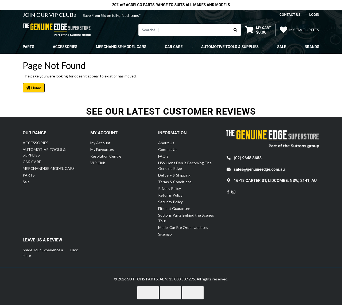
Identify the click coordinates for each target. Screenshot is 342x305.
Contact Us (167, 149)
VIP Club (97, 163)
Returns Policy (170, 195)
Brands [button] (312, 47)
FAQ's (163, 156)
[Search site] (235, 30)
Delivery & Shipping (174, 175)
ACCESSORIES (35, 142)
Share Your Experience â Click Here (50, 253)
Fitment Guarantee (174, 208)
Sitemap (165, 234)
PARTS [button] (28, 47)
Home (33, 87)
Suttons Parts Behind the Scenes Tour (186, 218)
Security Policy (170, 202)
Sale (281, 47)
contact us (289, 15)
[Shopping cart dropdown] (258, 30)
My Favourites (102, 149)
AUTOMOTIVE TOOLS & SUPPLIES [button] (230, 47)
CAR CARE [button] (173, 47)
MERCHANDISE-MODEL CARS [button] (121, 47)
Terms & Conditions (175, 181)
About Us (166, 142)
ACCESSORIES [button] (65, 47)
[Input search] (184, 30)
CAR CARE (32, 161)
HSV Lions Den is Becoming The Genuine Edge (185, 166)
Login (314, 15)
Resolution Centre (105, 156)
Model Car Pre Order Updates (183, 227)
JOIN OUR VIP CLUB (48, 14)
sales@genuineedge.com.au (259, 169)
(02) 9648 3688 (248, 157)
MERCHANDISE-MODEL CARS (49, 168)
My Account (100, 142)
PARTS (29, 175)
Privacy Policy (169, 188)
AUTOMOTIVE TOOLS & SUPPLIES (44, 152)
